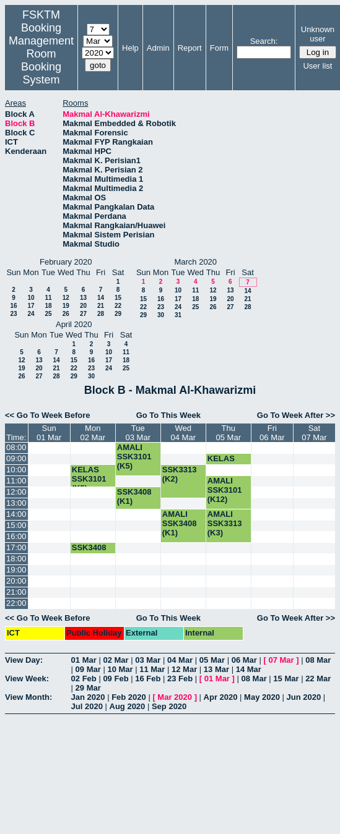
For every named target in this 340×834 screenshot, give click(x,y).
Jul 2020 (87, 706)
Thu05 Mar (228, 432)
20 (83, 305)
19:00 (16, 569)
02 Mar (115, 660)
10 (30, 297)
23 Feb (180, 678)
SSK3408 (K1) (134, 496)
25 (48, 313)
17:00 (16, 547)
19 (66, 305)
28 (100, 313)
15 (118, 297)
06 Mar (244, 660)
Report (190, 48)
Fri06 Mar (271, 432)
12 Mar (184, 669)
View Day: (24, 660)
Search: (264, 41)
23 (13, 313)
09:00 (16, 458)
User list (317, 65)
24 (30, 313)
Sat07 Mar (314, 432)
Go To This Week (168, 415)
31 (178, 315)
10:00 (16, 469)
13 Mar (216, 669)
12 (66, 297)
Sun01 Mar (49, 432)
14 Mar (248, 669)
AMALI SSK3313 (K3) (224, 523)
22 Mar (318, 678)
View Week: (27, 678)
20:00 (16, 580)
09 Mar (88, 669)
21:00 (16, 592)
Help (130, 48)
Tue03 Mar (138, 432)
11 (48, 297)
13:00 (16, 503)
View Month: (28, 697)
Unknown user (317, 34)
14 (100, 297)
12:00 (16, 491)
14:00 (16, 514)
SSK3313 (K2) (179, 474)
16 (13, 305)
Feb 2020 (128, 697)
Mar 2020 (174, 697)
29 (118, 313)
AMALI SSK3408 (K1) (179, 523)
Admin (158, 48)
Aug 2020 (128, 706)
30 (160, 315)
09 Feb (115, 678)
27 (83, 313)
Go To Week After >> (296, 415)
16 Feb (147, 678)
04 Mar (180, 660)
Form (219, 48)
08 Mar (318, 660)
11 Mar (152, 669)
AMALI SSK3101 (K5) (134, 456)
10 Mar (120, 669)
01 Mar (84, 660)
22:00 (16, 603)
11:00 (16, 480)
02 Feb (84, 678)
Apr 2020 (221, 697)
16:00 (16, 536)
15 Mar (286, 678)
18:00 (16, 558)
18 (48, 305)
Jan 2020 (88, 697)
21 (100, 305)
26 (66, 313)
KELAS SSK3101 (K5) (89, 479)
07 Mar (281, 660)
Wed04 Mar (183, 432)
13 (83, 297)
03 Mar (147, 660)
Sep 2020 (169, 706)
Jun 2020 (304, 697)
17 (30, 305)
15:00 (16, 525)
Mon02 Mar (93, 432)
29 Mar (88, 687)
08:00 (16, 447)
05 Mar (212, 660)
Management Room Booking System (41, 60)
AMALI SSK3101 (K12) (224, 490)
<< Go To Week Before (47, 415)
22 (118, 305)
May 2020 (262, 697)
